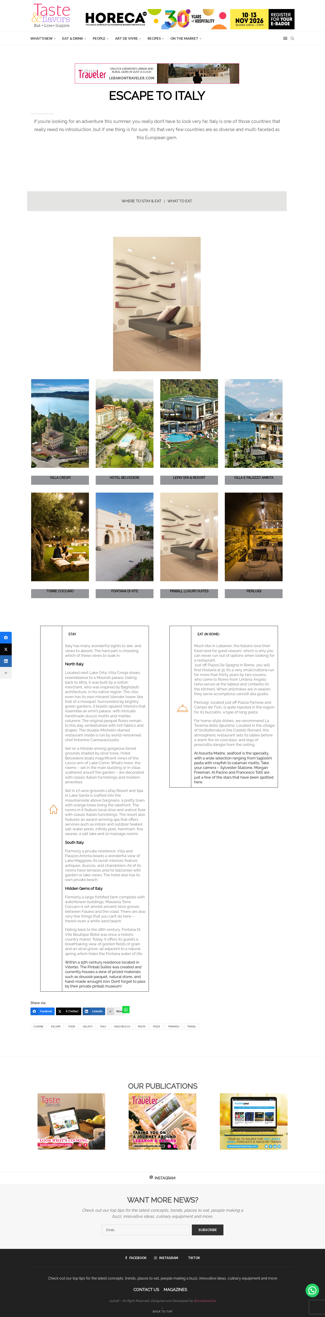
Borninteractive (205, 1301)
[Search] (292, 38)
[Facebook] (42, 1011)
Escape (56, 1026)
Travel (191, 1026)
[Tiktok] (193, 1258)
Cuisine (38, 1026)
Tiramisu (173, 1026)
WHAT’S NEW (41, 38)
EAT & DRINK (72, 38)
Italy (103, 1026)
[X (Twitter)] (68, 1011)
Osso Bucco (122, 1026)
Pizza (156, 1026)
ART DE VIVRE (126, 38)
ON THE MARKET (184, 38)
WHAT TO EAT (179, 201)
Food (71, 1026)
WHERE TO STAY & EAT (141, 201)
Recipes (154, 38)
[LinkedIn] (94, 1011)
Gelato (87, 1026)
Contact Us (146, 1289)
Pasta (141, 1026)
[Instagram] (166, 1258)
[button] (312, 1290)
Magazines (175, 1289)
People (99, 38)
